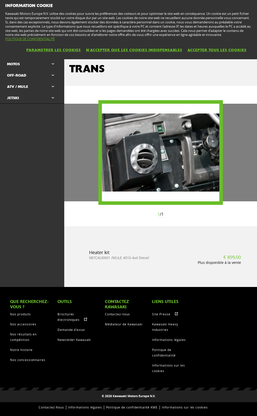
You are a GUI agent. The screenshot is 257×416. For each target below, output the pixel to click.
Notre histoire (21, 350)
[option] (160, 152)
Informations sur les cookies (185, 407)
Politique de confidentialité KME (132, 407)
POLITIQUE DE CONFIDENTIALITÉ (30, 39)
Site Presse (161, 314)
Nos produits (20, 314)
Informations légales (168, 340)
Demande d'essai (71, 330)
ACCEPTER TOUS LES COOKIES (216, 50)
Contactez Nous (51, 407)
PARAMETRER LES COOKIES (53, 50)
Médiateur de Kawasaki (124, 324)
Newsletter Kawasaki (74, 340)
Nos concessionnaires (27, 360)
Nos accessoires (23, 324)
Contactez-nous (117, 314)
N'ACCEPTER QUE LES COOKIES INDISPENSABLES (134, 50)
